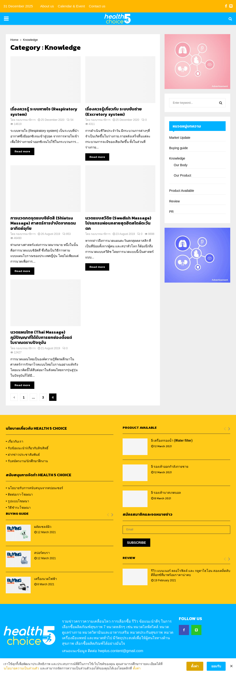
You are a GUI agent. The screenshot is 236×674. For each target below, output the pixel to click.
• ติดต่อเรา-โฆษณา (19, 494)
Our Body (180, 165)
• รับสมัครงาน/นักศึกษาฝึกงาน (27, 461)
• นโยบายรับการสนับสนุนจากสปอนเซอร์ (34, 488)
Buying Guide (17, 513)
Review (174, 201)
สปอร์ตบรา (42, 553)
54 (70, 119)
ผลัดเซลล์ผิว (42, 527)
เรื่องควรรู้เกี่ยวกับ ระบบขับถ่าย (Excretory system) (113, 111)
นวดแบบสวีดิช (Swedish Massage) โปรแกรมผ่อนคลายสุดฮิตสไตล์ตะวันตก (118, 223)
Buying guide (178, 148)
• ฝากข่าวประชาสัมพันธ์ (23, 454)
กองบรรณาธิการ (25, 119)
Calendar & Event (71, 6)
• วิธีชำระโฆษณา (18, 507)
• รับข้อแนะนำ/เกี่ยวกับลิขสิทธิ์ (27, 448)
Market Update (179, 137)
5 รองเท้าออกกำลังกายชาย (169, 466)
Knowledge (177, 158)
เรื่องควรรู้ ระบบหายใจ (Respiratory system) (43, 111)
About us (47, 6)
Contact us (97, 6)
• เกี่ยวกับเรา (14, 441)
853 (66, 234)
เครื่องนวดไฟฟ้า (45, 579)
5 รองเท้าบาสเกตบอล (166, 492)
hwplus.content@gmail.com (120, 651)
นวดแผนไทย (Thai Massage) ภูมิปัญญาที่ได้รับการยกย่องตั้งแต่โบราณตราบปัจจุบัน (41, 337)
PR (171, 211)
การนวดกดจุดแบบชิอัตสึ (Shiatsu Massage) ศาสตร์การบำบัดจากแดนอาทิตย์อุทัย (43, 223)
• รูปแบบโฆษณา (17, 501)
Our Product (182, 175)
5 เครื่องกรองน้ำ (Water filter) (172, 440)
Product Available (181, 190)
